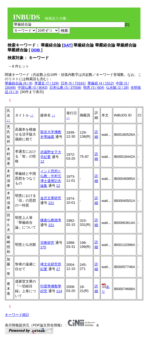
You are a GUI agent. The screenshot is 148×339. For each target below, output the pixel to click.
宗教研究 (47, 243)
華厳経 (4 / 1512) (101, 83)
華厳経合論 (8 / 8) (19, 83)
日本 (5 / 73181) (73, 83)
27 (58, 269)
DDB (36, 50)
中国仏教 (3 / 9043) (33, 87)
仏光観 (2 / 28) (117, 87)
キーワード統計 (17, 315)
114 (59, 291)
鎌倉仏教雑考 (50, 220)
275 (43, 247)
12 (42, 161)
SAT (67, 45)
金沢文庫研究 (50, 198)
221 (51, 203)
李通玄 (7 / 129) (46, 83)
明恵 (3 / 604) (93, 87)
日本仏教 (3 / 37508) (65, 87)
